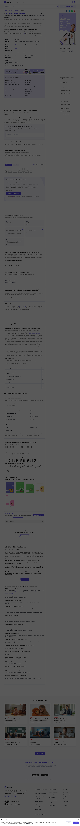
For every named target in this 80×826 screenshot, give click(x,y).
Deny (69, 822)
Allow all (75, 822)
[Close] (78, 820)
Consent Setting (29, 823)
